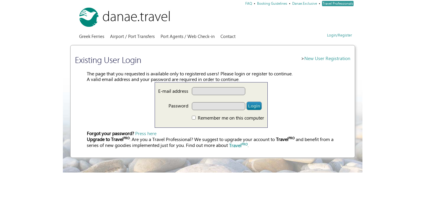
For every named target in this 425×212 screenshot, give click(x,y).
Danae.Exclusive (304, 3)
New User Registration (327, 58)
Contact (228, 36)
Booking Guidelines (272, 3)
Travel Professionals (338, 3)
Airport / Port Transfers (132, 36)
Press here (145, 133)
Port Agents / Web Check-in (188, 36)
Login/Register (339, 35)
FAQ (248, 3)
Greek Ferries (91, 36)
